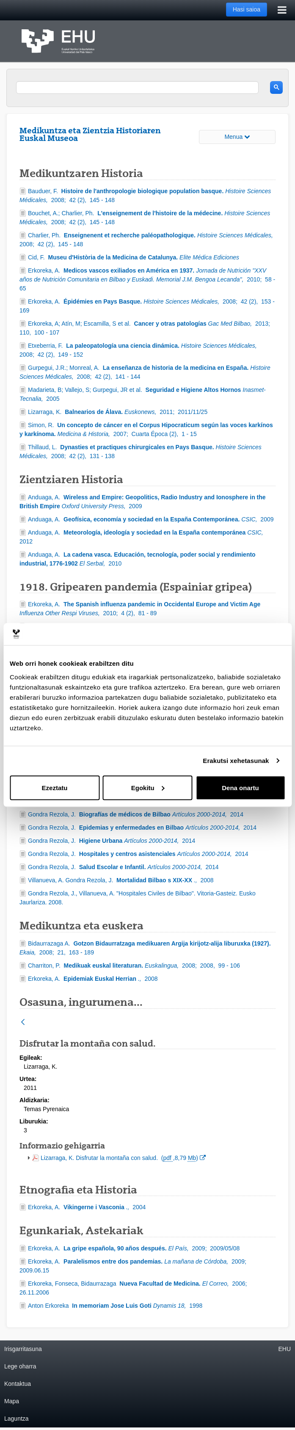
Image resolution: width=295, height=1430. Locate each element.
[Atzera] (22, 1022)
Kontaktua (17, 1383)
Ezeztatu (55, 787)
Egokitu (148, 787)
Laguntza (16, 1418)
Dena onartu (240, 787)
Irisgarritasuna (23, 1349)
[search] (137, 87)
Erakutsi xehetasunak (236, 760)
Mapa (11, 1401)
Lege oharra (20, 1366)
